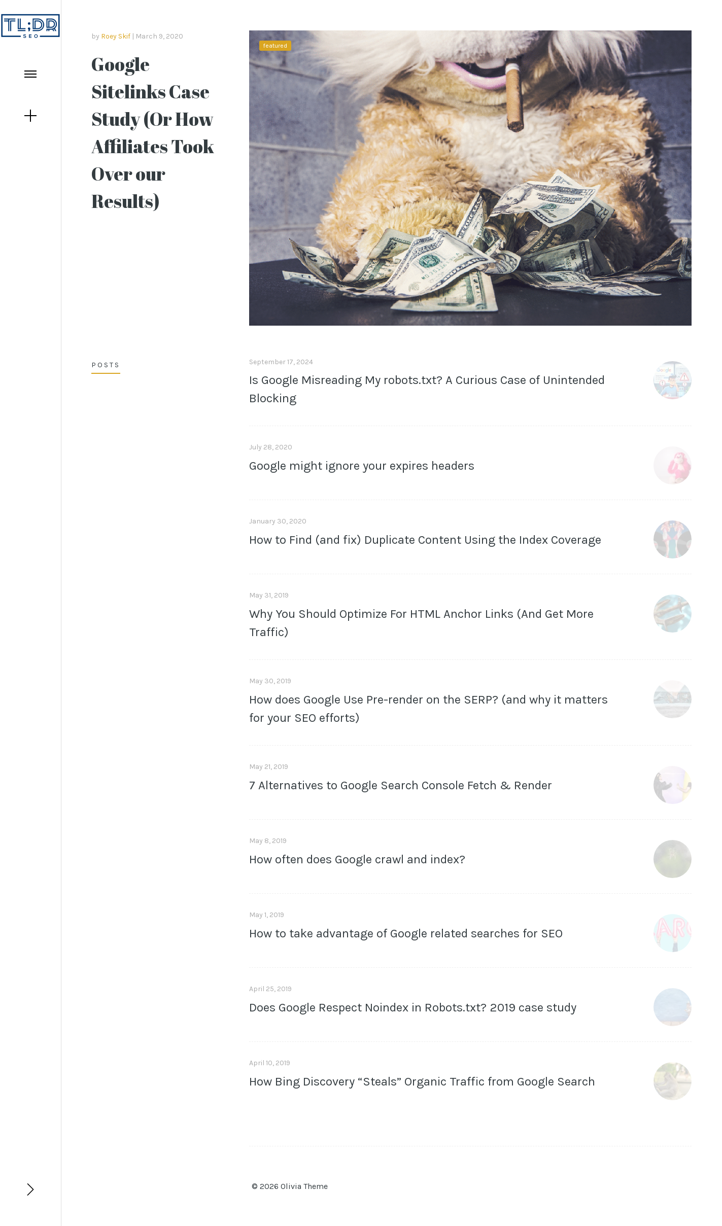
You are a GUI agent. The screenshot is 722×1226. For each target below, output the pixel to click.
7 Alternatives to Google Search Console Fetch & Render (400, 785)
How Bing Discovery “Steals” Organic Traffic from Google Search (422, 1081)
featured (275, 45)
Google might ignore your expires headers (361, 466)
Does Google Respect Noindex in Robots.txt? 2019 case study (412, 1007)
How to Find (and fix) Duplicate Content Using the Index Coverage (425, 540)
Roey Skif (115, 36)
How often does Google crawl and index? (357, 859)
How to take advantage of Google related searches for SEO (406, 933)
